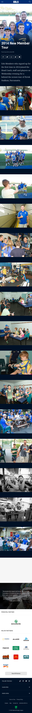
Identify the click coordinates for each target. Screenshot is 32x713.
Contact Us (15, 703)
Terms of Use (12, 699)
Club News (5, 39)
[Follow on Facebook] (23, 681)
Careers (6, 703)
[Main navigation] (2, 2)
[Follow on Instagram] (29, 681)
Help (10, 703)
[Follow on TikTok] (20, 681)
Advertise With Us (23, 703)
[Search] (30, 2)
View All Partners (16, 673)
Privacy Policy (20, 699)
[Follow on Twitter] (26, 681)
